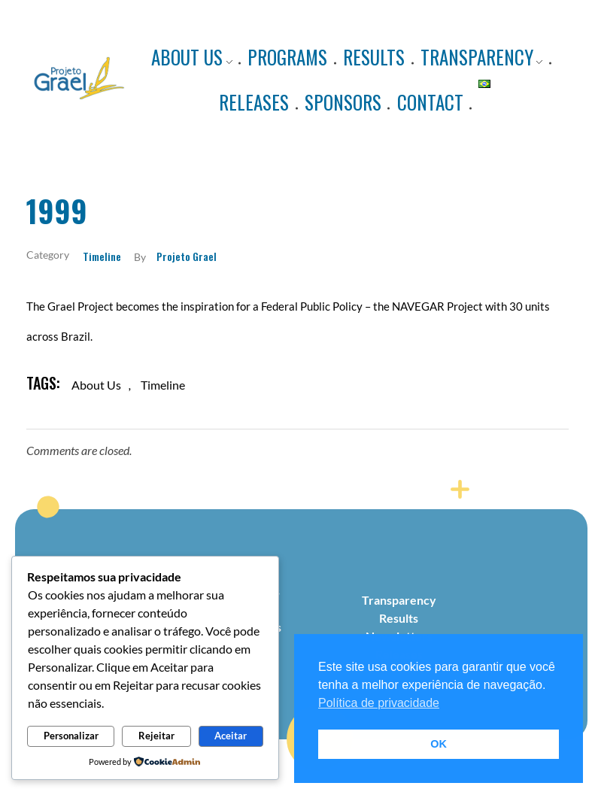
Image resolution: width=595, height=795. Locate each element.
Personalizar (71, 736)
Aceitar (230, 736)
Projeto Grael (186, 256)
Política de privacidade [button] (378, 702)
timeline (163, 385)
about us (96, 385)
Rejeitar (156, 736)
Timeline (102, 256)
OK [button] (438, 744)
